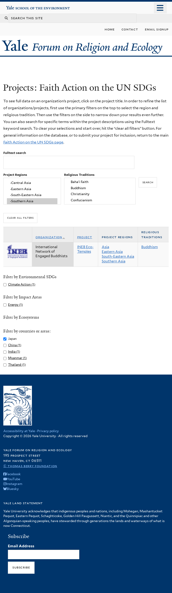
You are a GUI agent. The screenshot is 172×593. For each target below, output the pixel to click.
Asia (105, 247)
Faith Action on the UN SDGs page (33, 142)
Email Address (21, 546)
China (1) (14, 345)
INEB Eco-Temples (85, 249)
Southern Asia (113, 261)
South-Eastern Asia (118, 256)
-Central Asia (32, 183)
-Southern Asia (32, 201)
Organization (50, 237)
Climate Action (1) (21, 284)
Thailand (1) (17, 364)
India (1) (14, 351)
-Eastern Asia (32, 189)
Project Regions (15, 175)
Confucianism (99, 200)
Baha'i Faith (99, 182)
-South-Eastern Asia (32, 195)
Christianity (99, 194)
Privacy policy (48, 431)
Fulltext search (14, 153)
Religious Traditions (79, 175)
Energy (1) (15, 304)
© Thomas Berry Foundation (30, 466)
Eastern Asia (112, 252)
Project (84, 237)
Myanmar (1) (17, 358)
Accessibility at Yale (19, 431)
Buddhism (99, 188)
